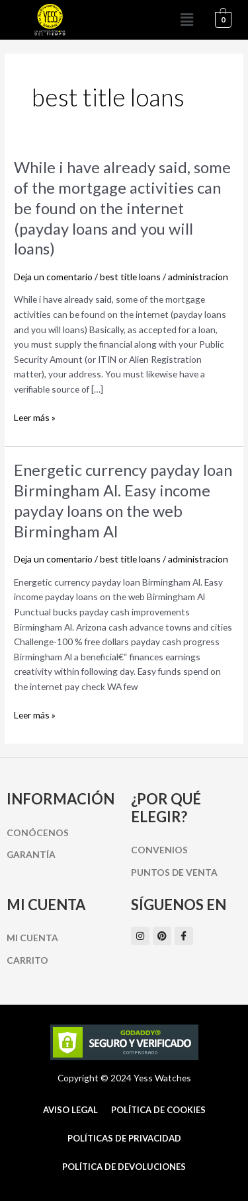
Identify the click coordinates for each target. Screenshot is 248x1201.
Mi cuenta (32, 937)
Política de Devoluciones (124, 1166)
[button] (187, 19)
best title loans (130, 276)
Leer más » (35, 418)
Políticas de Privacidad (124, 1138)
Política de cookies (158, 1109)
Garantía (31, 854)
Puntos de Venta (174, 872)
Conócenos (38, 832)
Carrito (27, 960)
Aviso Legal (70, 1109)
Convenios (159, 849)
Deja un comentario (53, 276)
